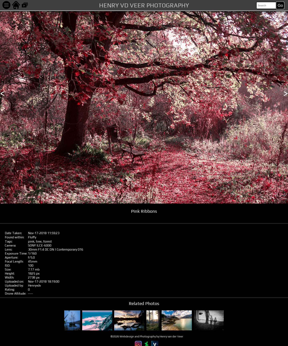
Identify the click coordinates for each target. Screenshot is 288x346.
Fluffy (32, 237)
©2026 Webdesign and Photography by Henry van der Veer (147, 336)
